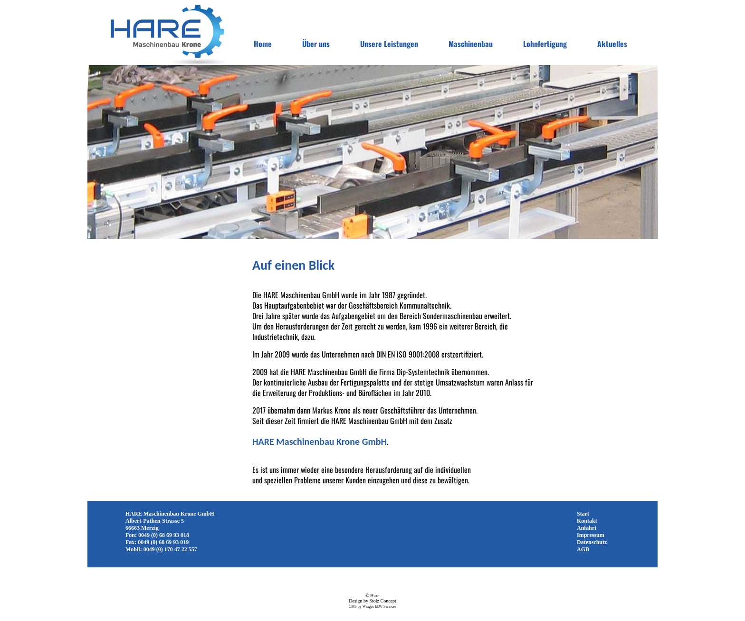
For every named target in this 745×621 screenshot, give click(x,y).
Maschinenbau (471, 43)
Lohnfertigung (545, 43)
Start (583, 513)
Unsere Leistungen (389, 43)
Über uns (316, 43)
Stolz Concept (382, 600)
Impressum (590, 535)
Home (263, 43)
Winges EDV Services (380, 606)
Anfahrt (586, 528)
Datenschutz (592, 542)
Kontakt (587, 521)
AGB (583, 549)
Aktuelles (612, 43)
